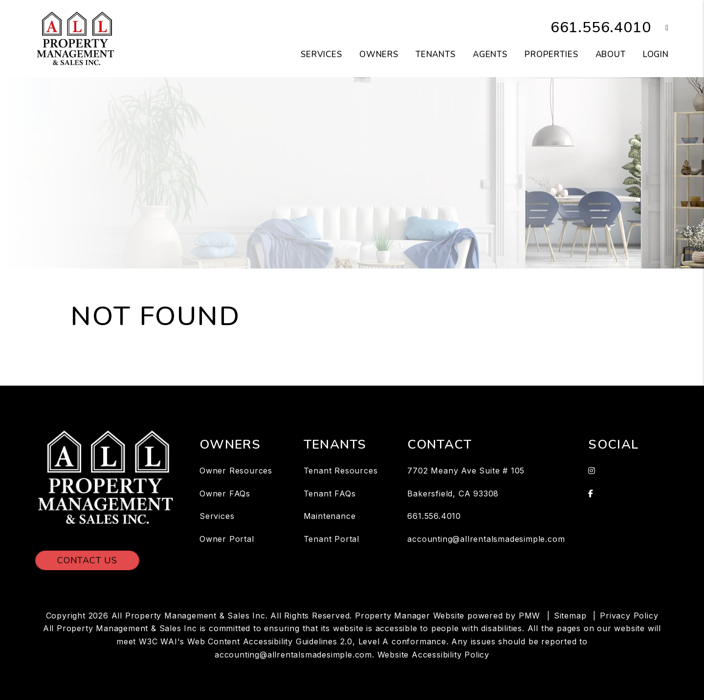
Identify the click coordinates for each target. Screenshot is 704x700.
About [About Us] (610, 54)
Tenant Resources (341, 470)
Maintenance (330, 516)
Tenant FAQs (330, 493)
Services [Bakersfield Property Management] (321, 54)
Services (216, 516)
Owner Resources (235, 470)
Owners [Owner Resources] (378, 54)
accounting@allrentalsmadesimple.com (486, 539)
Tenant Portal (331, 539)
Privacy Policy (629, 615)
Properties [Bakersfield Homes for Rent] (551, 54)
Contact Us (87, 560)
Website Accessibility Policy (433, 654)
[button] (660, 28)
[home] (75, 38)
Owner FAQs (224, 493)
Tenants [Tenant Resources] (436, 54)
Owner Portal (226, 539)
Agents (490, 54)
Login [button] (656, 54)
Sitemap (570, 615)
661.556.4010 (600, 28)
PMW (529, 615)
